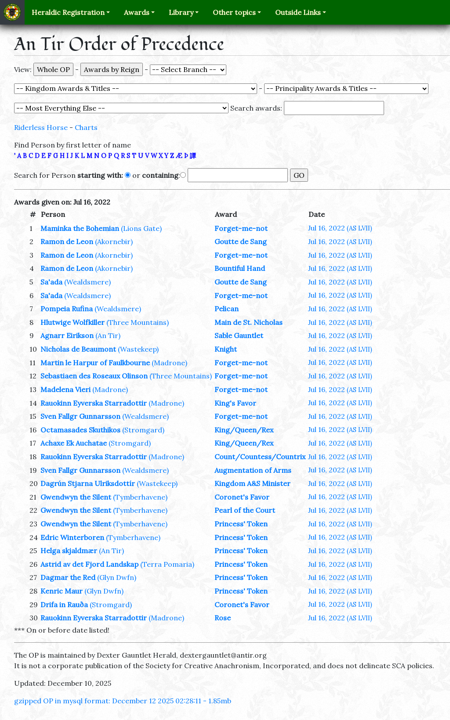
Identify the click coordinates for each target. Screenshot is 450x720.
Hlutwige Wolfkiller (72, 322)
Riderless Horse (41, 127)
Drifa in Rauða (64, 604)
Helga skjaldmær (68, 550)
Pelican (226, 308)
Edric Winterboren (72, 537)
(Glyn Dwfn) (116, 577)
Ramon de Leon (66, 241)
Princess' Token (241, 523)
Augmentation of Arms (252, 470)
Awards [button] (136, 12)
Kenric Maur (61, 591)
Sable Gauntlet (238, 335)
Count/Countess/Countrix (259, 456)
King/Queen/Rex (243, 429)
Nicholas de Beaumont (78, 349)
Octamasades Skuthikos (80, 429)
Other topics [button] (234, 12)
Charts (86, 127)
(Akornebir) (114, 241)
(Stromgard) (143, 429)
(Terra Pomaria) (167, 564)
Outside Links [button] (298, 12)
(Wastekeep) (138, 349)
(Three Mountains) (137, 322)
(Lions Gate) (141, 228)
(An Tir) (107, 335)
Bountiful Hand (239, 268)
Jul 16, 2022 (340, 227)
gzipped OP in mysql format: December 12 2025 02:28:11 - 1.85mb (122, 700)
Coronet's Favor (241, 497)
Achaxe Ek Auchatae (73, 443)
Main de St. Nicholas (248, 322)
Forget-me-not (241, 228)
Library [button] (181, 12)
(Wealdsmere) (87, 281)
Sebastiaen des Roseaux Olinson (94, 375)
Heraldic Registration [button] (68, 12)
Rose (222, 617)
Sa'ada (51, 281)
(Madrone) (169, 362)
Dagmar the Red (67, 577)
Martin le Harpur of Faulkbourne (95, 362)
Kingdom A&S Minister (252, 483)
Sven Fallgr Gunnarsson (80, 416)
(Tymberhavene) (140, 497)
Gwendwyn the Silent (75, 497)
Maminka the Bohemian (79, 228)
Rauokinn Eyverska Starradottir (93, 403)
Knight (225, 349)
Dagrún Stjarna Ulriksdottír (87, 483)
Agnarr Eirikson (67, 335)
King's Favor (235, 403)
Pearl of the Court (244, 510)
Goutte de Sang (240, 241)
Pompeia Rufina (66, 308)
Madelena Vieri (65, 389)
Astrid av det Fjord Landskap (89, 564)
